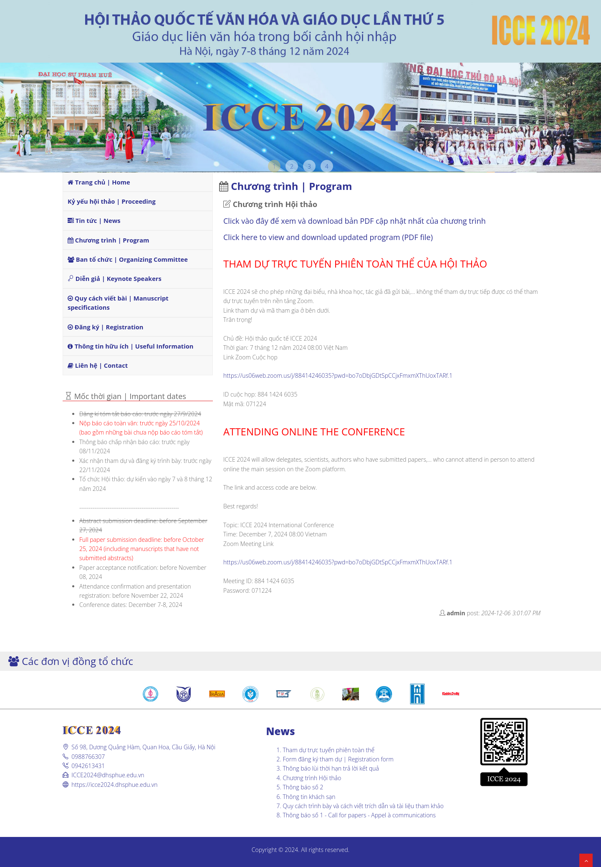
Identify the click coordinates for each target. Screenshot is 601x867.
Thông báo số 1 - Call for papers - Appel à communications (359, 815)
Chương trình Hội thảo (312, 778)
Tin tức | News (94, 220)
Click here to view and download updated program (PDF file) (329, 237)
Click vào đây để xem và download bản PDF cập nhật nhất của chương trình (354, 221)
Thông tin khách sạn (309, 797)
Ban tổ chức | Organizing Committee (128, 259)
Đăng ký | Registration (105, 327)
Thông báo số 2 (303, 787)
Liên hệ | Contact (98, 365)
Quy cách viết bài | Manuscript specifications (118, 302)
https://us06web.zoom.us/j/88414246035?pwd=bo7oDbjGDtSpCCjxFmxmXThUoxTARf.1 (337, 375)
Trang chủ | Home (99, 182)
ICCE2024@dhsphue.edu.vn (107, 775)
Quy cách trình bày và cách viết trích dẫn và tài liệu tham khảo (363, 806)
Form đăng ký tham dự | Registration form (338, 759)
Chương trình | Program (108, 240)
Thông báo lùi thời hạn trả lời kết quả (331, 768)
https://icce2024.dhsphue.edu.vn (114, 785)
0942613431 (88, 766)
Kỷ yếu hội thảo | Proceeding (112, 201)
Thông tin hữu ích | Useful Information (130, 346)
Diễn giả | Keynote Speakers (115, 278)
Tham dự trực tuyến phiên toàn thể (329, 750)
